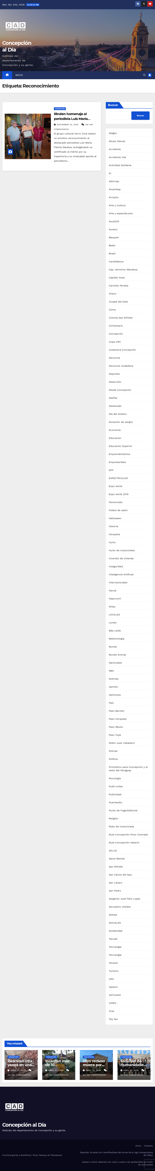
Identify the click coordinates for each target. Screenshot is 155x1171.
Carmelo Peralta (118, 285)
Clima (112, 309)
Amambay (115, 189)
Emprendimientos (119, 454)
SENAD (113, 914)
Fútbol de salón (118, 510)
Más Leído (115, 630)
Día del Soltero (118, 414)
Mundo (113, 646)
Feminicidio (116, 502)
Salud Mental (117, 858)
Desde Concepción (120, 389)
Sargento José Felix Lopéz (124, 898)
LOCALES (114, 614)
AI (110, 173)
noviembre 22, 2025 (68, 125)
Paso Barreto (116, 710)
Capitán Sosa (117, 277)
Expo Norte (115, 486)
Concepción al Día (24, 1125)
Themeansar (56, 1155)
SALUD (113, 850)
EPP (111, 470)
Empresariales (117, 462)
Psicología (115, 778)
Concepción (60, 108)
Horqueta (114, 534)
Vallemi (113, 987)
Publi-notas (116, 786)
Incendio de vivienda (121, 558)
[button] (144, 75)
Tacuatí (113, 938)
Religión (113, 818)
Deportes (114, 373)
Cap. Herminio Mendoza (123, 269)
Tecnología (115, 954)
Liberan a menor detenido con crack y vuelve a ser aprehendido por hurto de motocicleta (117, 1163)
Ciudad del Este (118, 301)
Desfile (113, 397)
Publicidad (115, 794)
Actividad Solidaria (120, 165)
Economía (115, 430)
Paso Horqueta (118, 718)
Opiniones (115, 694)
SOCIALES (115, 922)
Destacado (115, 406)
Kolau (112, 606)
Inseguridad (116, 566)
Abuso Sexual (117, 141)
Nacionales (115, 662)
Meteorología (116, 638)
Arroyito (113, 197)
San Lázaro (115, 882)
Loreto (113, 622)
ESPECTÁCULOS (118, 478)
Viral (111, 1011)
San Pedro (115, 890)
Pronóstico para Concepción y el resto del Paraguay (128, 769)
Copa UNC (115, 341)
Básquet (114, 237)
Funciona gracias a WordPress (16, 1155)
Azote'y (113, 229)
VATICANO (115, 995)
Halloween (115, 518)
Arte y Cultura (117, 205)
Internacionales (118, 582)
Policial (113, 751)
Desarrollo (115, 381)
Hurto (112, 542)
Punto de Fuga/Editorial (123, 810)
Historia (113, 526)
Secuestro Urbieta (120, 906)
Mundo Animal (117, 654)
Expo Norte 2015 (119, 494)
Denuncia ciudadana (121, 365)
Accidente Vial (117, 157)
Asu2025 (114, 221)
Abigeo (113, 133)
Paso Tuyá (115, 734)
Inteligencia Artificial (121, 574)
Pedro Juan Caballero (122, 743)
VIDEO (112, 1003)
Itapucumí (115, 598)
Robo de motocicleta (121, 826)
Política (113, 759)
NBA (111, 670)
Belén (112, 245)
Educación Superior (120, 446)
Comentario (116, 325)
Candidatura (116, 261)
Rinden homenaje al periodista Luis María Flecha (71, 119)
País (111, 702)
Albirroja (114, 181)
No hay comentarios (19, 1075)
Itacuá (112, 590)
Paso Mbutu (116, 726)
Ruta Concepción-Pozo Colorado (128, 834)
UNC (111, 979)
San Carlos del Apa (120, 874)
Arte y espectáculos (121, 213)
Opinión (113, 686)
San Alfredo (116, 866)
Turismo (114, 971)
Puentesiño (115, 802)
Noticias (114, 678)
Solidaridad (115, 930)
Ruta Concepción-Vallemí (124, 842)
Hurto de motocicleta (122, 550)
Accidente (115, 149)
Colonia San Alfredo (121, 317)
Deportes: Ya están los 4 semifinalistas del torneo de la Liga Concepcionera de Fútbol (116, 1153)
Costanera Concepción (122, 349)
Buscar (113, 105)
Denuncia (114, 357)
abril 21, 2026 (18, 1070)
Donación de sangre (121, 422)
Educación (115, 438)
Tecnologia (115, 946)
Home (138, 1146)
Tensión (113, 962)
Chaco (112, 293)
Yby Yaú (113, 1019)
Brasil (112, 253)
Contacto (148, 1146)
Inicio (19, 75)
